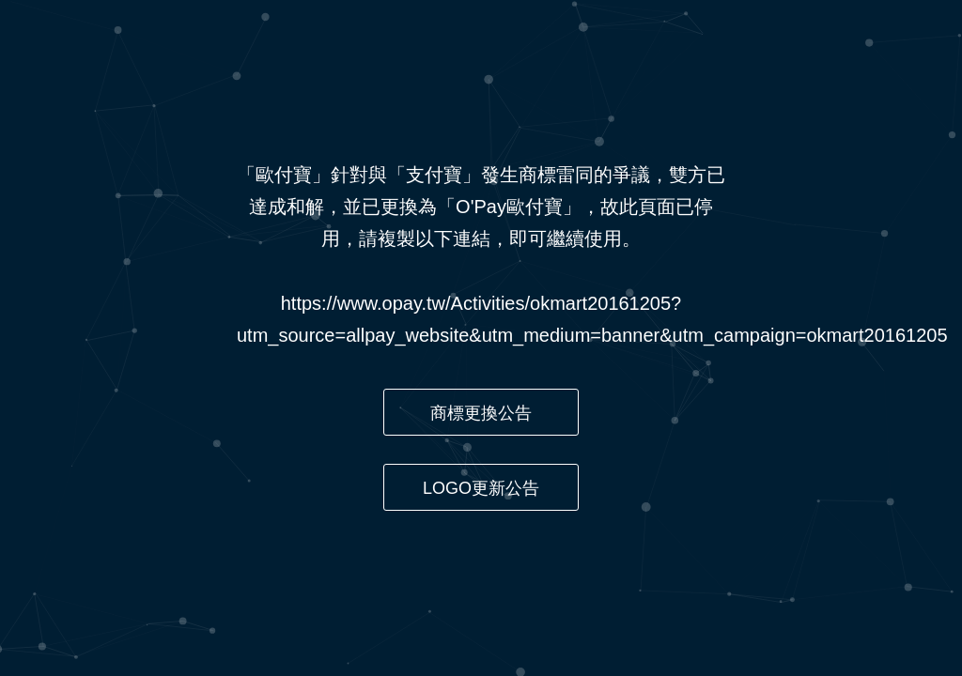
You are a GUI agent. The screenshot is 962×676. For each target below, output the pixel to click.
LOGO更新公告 (481, 488)
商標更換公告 (481, 413)
